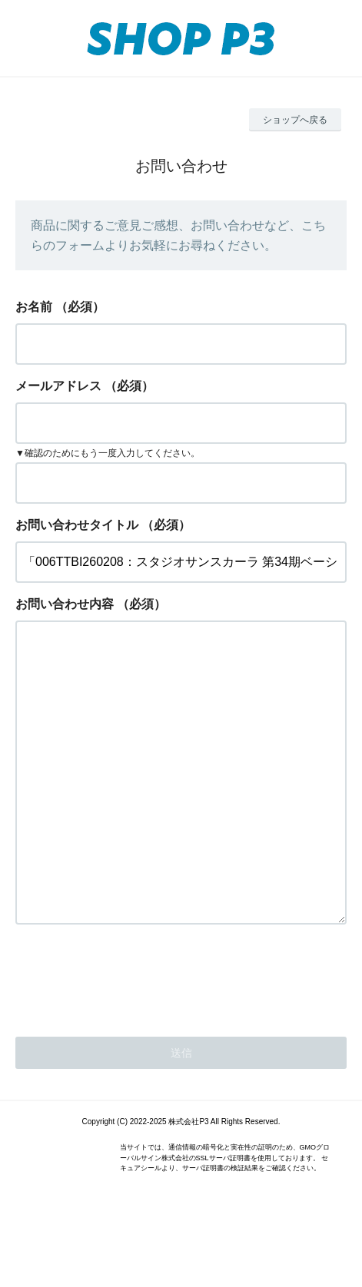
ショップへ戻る (295, 119)
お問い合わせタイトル (76, 524)
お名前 (33, 306)
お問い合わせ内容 (64, 603)
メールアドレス (58, 385)
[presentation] (132, 1037)
